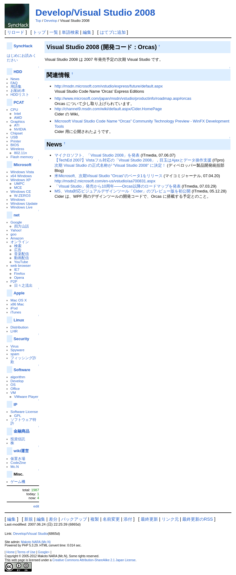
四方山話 (21, 226)
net (16, 215)
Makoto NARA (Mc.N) (36, 542)
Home (10, 552)
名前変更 (111, 519)
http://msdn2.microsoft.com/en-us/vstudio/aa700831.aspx (104, 181)
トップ (39, 32)
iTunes (15, 312)
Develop (50, 20)
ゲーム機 (17, 482)
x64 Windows (21, 176)
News (14, 79)
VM (13, 392)
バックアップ (74, 519)
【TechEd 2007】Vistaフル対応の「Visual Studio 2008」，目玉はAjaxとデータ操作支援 (132, 160)
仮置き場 (17, 458)
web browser (20, 265)
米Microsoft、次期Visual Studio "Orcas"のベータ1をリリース (108, 175)
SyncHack (23, 46)
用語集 (16, 86)
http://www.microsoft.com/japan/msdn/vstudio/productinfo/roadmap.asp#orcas (122, 98)
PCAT (19, 102)
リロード (15, 32)
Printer (15, 141)
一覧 (53, 32)
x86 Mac (17, 304)
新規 (28, 519)
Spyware (17, 350)
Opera (19, 277)
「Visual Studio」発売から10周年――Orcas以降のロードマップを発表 (117, 186)
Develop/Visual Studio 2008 (95, 12)
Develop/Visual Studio (30, 533)
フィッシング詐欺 (23, 360)
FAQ (14, 83)
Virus (14, 346)
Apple (19, 293)
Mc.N (14, 466)
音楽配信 (21, 254)
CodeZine (18, 462)
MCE (18, 187)
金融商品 (22, 431)
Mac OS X (18, 300)
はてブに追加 (113, 32)
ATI (16, 125)
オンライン (19, 242)
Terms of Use (26, 552)
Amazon (17, 238)
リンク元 (170, 519)
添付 (128, 519)
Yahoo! (16, 230)
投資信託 (17, 439)
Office (15, 388)
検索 (18, 246)
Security (21, 338)
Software (22, 369)
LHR (14, 331)
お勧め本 (17, 90)
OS (13, 385)
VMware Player (26, 396)
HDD (18, 71)
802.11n (20, 153)
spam (14, 354)
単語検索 (70, 32)
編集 (87, 32)
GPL (17, 416)
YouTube (21, 262)
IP (15, 404)
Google (16, 222)
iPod (14, 308)
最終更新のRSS (197, 519)
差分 (53, 519)
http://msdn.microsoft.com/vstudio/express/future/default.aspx (108, 86)
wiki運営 (21, 451)
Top (38, 20)
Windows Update (23, 203)
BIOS (14, 145)
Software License (24, 412)
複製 (94, 519)
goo (13, 234)
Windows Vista (22, 172)
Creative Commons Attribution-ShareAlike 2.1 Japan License (94, 560)
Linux (19, 320)
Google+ (43, 552)
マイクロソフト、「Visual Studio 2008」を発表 (97, 155)
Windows (17, 199)
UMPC (19, 183)
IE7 (17, 269)
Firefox (19, 273)
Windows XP (20, 180)
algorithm (17, 377)
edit (36, 506)
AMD (18, 117)
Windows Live (21, 207)
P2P (13, 281)
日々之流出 (23, 285)
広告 (18, 250)
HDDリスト (19, 94)
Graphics (17, 121)
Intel (17, 113)
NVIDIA (20, 129)
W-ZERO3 (22, 195)
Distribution (19, 327)
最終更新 (149, 519)
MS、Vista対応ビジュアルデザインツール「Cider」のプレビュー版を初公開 (122, 191)
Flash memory (21, 157)
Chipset (16, 133)
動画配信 (21, 258)
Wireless (17, 149)
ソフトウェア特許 (23, 421)
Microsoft (22, 164)
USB (14, 137)
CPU (14, 109)
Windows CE (20, 191)
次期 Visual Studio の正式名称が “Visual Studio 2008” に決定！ (110, 165)
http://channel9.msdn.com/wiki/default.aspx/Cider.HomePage (108, 109)
